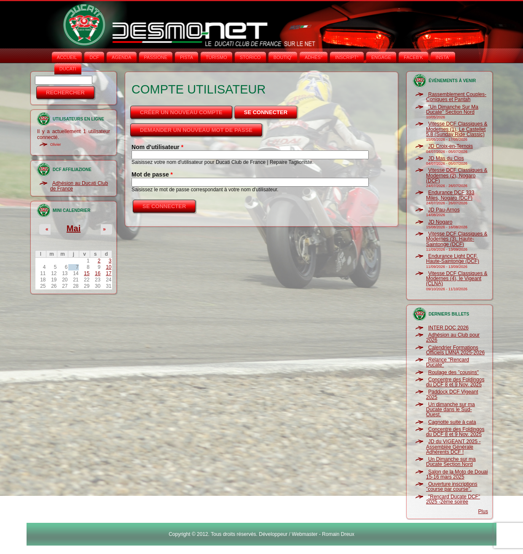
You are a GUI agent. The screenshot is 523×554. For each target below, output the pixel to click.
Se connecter (271, 109)
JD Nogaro (440, 222)
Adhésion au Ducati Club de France (79, 185)
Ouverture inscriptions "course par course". (451, 486)
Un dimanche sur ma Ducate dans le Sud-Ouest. (450, 409)
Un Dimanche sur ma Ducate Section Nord (451, 461)
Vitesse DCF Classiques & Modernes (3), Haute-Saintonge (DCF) (457, 239)
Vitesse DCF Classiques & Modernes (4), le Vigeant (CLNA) (457, 278)
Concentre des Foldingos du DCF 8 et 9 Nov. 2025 (455, 382)
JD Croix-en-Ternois (450, 146)
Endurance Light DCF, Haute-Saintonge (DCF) (452, 258)
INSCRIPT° (347, 57)
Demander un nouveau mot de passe (196, 130)
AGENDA (121, 57)
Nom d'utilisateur (157, 147)
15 (86, 273)
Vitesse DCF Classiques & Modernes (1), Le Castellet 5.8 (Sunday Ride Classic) (457, 129)
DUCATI (67, 68)
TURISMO (216, 57)
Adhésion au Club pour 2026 (453, 337)
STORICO (250, 57)
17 (108, 273)
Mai (73, 228)
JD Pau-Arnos (444, 210)
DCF (94, 57)
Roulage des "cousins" (453, 372)
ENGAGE (381, 57)
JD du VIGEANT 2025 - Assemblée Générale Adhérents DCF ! (453, 447)
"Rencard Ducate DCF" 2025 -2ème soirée (453, 499)
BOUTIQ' (283, 57)
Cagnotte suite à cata (452, 422)
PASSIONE (155, 57)
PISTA (186, 57)
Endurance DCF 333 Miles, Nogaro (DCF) (450, 195)
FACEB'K (413, 57)
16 (97, 273)
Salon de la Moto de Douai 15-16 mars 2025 (457, 474)
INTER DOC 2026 (448, 328)
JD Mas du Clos (446, 158)
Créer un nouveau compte (181, 112)
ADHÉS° (313, 57)
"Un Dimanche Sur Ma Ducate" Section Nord (452, 109)
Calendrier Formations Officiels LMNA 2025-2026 (455, 350)
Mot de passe (152, 174)
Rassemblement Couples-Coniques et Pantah (456, 96)
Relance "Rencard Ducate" (447, 362)
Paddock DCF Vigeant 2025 (452, 394)
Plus (483, 511)
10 (108, 267)
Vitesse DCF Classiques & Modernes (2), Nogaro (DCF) (457, 175)
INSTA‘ (443, 57)
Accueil (67, 57)
